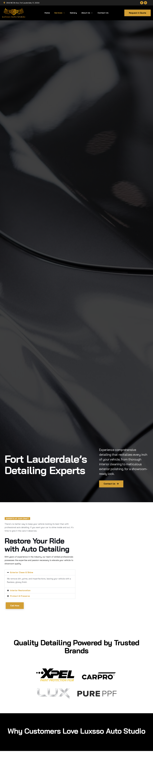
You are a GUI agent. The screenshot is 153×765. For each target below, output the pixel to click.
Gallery (73, 13)
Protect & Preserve (20, 596)
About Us (87, 13)
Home (47, 13)
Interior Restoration (20, 590)
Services (59, 13)
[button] (40, 572)
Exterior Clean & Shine (21, 572)
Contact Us (103, 13)
